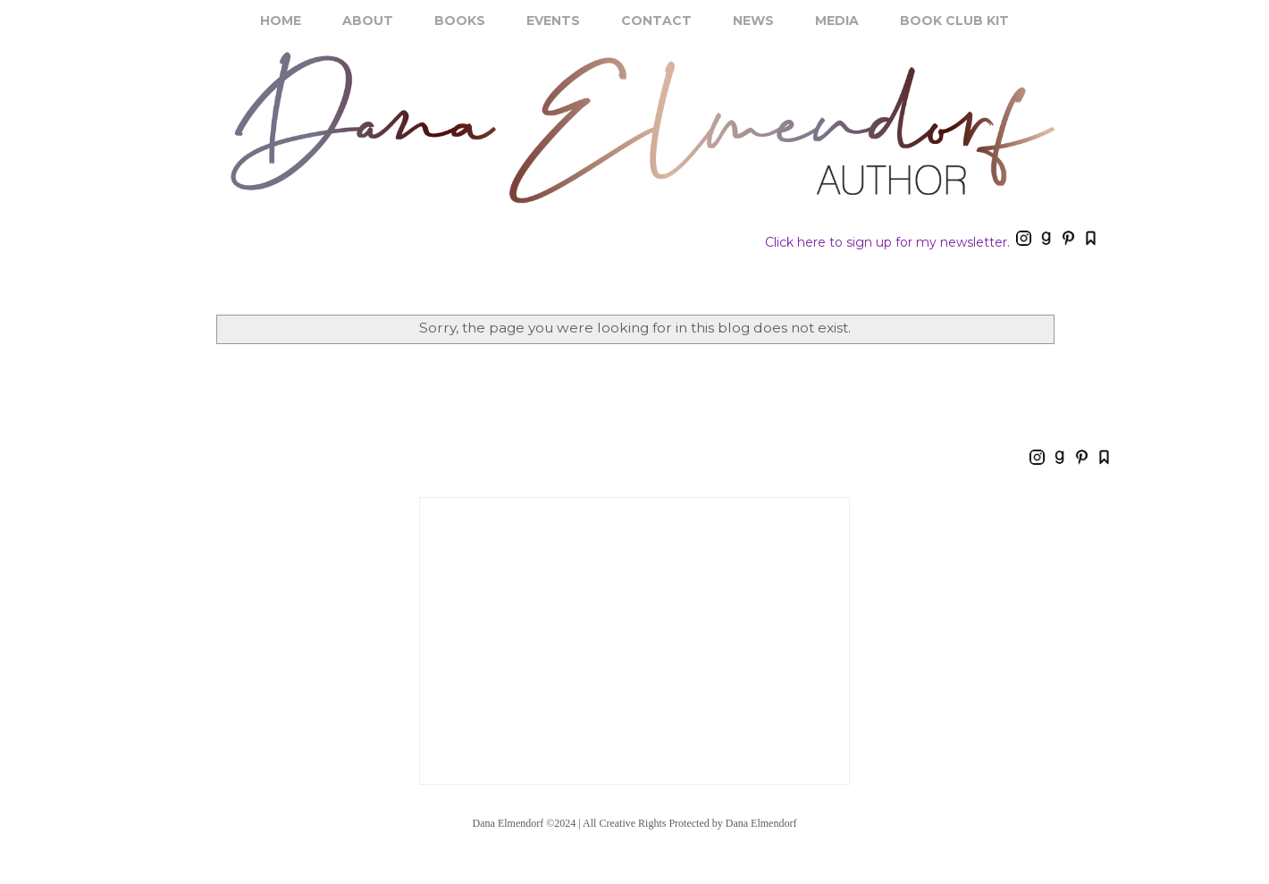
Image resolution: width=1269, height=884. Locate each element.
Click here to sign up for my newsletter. (887, 242)
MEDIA (837, 21)
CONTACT (656, 21)
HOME (280, 21)
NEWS (753, 21)
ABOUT (367, 21)
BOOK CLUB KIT (954, 21)
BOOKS (459, 21)
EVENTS (553, 21)
